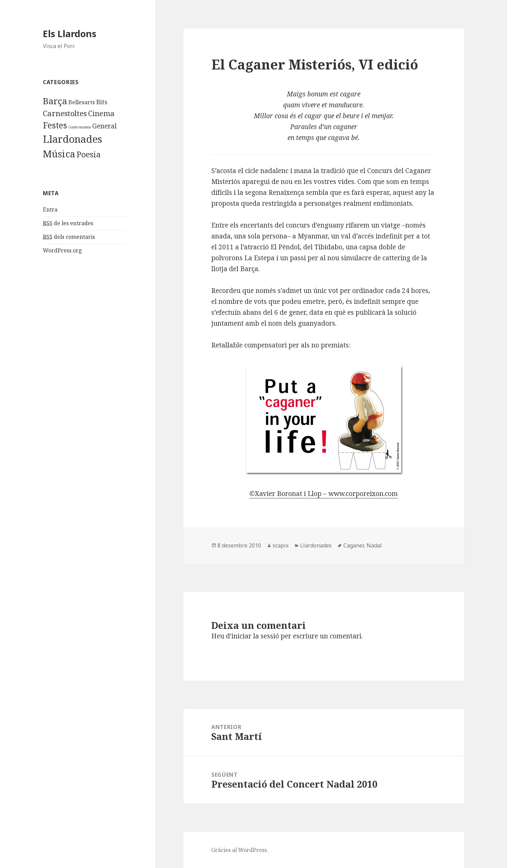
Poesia (89, 154)
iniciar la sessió (255, 636)
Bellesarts (81, 102)
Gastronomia (79, 127)
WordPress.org (62, 250)
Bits (101, 102)
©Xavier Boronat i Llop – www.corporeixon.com (323, 493)
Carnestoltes (65, 113)
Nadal (374, 545)
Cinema (101, 113)
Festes (55, 125)
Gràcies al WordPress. (239, 850)
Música (59, 153)
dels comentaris (69, 237)
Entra (50, 209)
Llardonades (72, 139)
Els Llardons (69, 33)
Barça (55, 101)
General (104, 125)
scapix (281, 545)
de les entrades (68, 223)
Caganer (353, 545)
